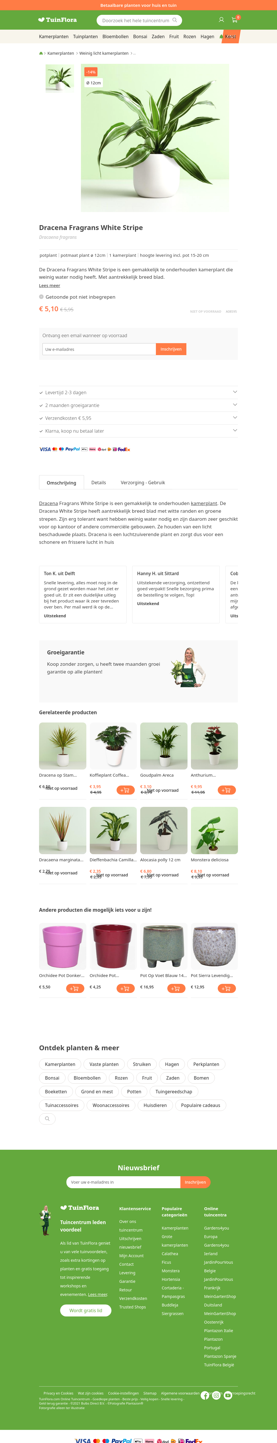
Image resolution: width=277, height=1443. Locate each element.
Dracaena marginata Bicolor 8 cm (59, 859)
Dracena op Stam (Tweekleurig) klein (58, 775)
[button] (60, 78)
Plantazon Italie (218, 1330)
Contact (126, 1264)
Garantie (127, 1281)
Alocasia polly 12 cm (160, 859)
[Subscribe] (195, 1182)
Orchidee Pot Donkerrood (103, 975)
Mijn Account (131, 1255)
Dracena (48, 503)
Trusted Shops (132, 1307)
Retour (125, 1290)
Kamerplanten (60, 53)
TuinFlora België (219, 1364)
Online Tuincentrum (75, 1399)
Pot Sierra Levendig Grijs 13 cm (210, 975)
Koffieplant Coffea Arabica (108, 775)
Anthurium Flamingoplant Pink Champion (210, 775)
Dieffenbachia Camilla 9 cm (112, 859)
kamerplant (204, 503)
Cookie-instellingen (123, 1393)
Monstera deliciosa (210, 859)
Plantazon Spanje (220, 1356)
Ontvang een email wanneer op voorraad (84, 335)
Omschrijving (61, 483)
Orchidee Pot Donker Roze (60, 975)
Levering (127, 1272)
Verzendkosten (133, 1298)
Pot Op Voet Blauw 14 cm (162, 975)
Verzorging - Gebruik (143, 482)
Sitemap (149, 1393)
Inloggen (221, 19)
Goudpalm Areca (157, 775)
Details (98, 482)
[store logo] (64, 20)
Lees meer (49, 285)
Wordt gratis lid (86, 1310)
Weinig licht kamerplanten (104, 53)
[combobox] (139, 20)
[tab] (61, 482)
